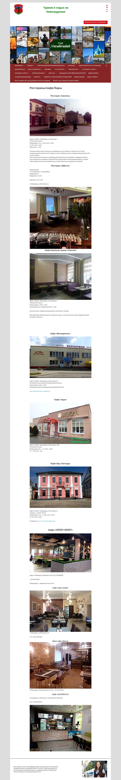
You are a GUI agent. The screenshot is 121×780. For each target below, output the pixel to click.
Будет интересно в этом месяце (90, 65)
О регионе (71, 65)
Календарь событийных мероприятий (72, 73)
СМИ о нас (51, 73)
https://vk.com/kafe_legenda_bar (45, 521)
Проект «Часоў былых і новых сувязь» (66, 80)
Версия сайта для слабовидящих (95, 22)
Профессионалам (38, 73)
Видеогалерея (93, 73)
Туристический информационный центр (51, 65)
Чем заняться (73, 69)
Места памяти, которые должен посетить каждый (32, 80)
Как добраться (20, 69)
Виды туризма (92, 77)
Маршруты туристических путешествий (57, 77)
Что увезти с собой (88, 69)
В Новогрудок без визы (23, 77)
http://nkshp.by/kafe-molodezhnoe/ (40, 391)
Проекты (37, 77)
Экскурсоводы (79, 77)
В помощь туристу (21, 73)
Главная (30, 65)
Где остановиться (34, 69)
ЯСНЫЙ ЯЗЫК (19, 65)
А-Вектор (32, 766)
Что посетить (59, 69)
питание (47, 69)
